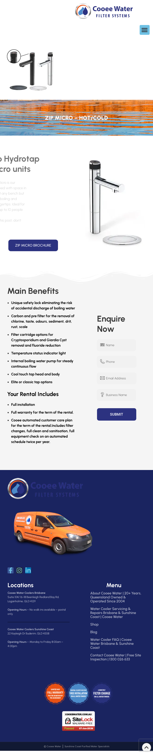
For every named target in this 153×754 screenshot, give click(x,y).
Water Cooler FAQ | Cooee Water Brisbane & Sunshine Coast (112, 644)
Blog (93, 632)
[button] (145, 30)
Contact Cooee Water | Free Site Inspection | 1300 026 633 (115, 657)
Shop (94, 624)
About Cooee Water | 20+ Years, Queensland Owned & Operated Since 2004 (115, 597)
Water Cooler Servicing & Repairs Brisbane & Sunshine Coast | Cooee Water (113, 613)
